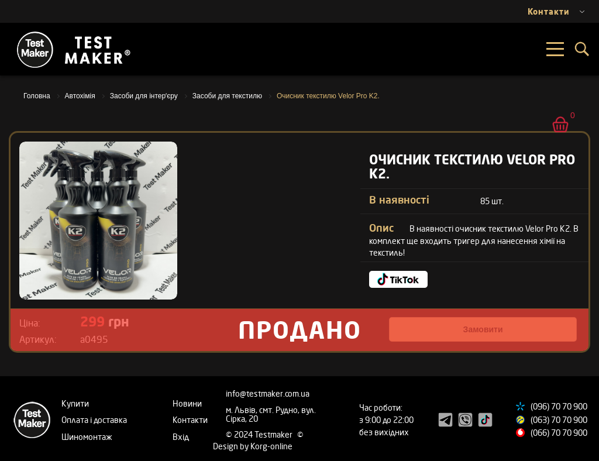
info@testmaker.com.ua (267, 393)
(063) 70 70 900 (559, 420)
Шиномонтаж (86, 436)
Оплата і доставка (94, 419)
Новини (187, 403)
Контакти (190, 419)
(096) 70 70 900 (559, 406)
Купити (75, 403)
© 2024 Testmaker (260, 434)
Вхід (181, 436)
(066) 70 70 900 (559, 433)
